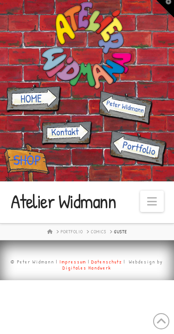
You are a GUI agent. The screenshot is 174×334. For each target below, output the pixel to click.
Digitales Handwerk (87, 268)
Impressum (72, 262)
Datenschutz (106, 262)
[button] (152, 201)
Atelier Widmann (63, 201)
